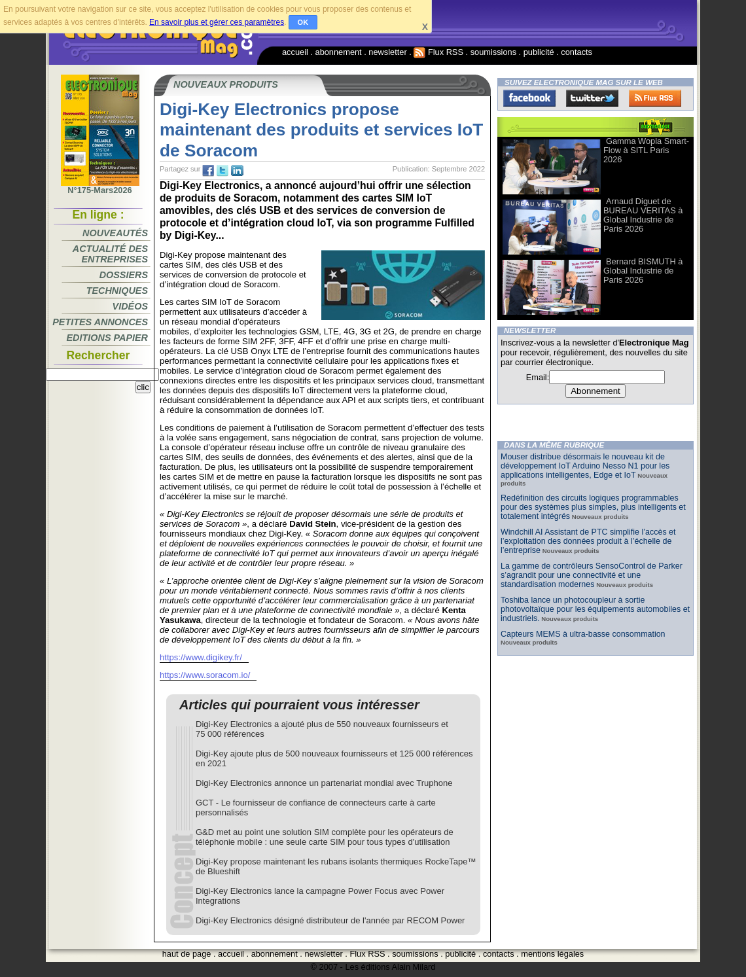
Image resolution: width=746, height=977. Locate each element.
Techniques (117, 290)
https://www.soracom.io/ (205, 675)
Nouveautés (115, 233)
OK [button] (303, 22)
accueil (295, 52)
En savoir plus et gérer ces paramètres (216, 22)
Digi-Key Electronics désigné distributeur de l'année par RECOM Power (330, 920)
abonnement (338, 52)
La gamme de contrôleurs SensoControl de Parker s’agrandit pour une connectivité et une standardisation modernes (592, 575)
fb (208, 170)
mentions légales (552, 954)
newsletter (387, 52)
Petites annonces (100, 322)
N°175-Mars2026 (100, 186)
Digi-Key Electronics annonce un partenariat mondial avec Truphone (324, 783)
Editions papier (107, 337)
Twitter (592, 98)
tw (222, 170)
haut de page (186, 954)
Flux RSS (438, 52)
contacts (576, 52)
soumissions (493, 52)
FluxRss (655, 98)
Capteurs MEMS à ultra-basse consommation (583, 634)
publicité (539, 52)
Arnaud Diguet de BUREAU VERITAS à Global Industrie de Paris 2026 (643, 215)
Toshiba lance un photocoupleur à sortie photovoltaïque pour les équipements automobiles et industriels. (595, 609)
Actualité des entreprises (110, 253)
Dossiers (123, 275)
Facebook (529, 98)
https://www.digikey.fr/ (201, 657)
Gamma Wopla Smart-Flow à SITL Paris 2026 (646, 150)
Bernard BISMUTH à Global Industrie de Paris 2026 (643, 271)
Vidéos (130, 306)
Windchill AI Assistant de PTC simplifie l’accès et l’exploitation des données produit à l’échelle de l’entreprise (588, 541)
